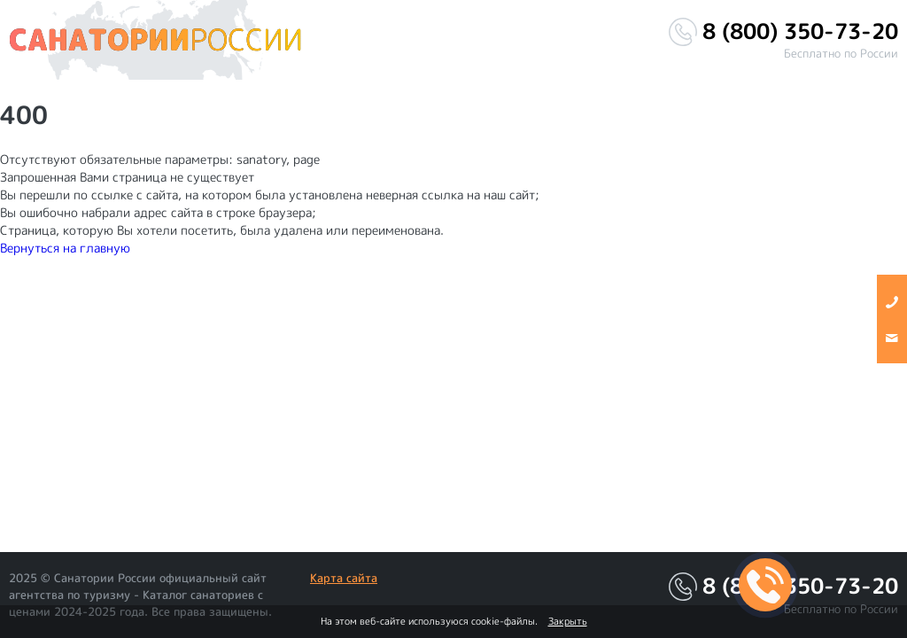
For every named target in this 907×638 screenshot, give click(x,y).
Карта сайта (343, 578)
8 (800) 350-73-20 (800, 31)
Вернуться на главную (65, 247)
